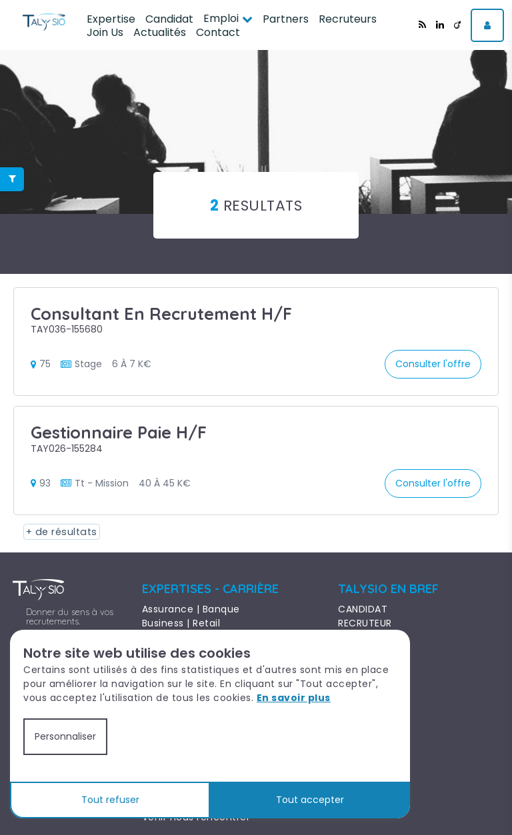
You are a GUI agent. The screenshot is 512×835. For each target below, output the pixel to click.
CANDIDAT (362, 609)
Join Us (105, 32)
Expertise (111, 19)
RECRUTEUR (365, 623)
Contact (218, 32)
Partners (286, 19)
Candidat (169, 19)
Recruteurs (348, 19)
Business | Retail (181, 623)
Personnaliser (65, 736)
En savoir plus (294, 697)
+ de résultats (57, 531)
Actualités (159, 32)
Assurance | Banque (191, 609)
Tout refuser (110, 799)
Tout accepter (310, 799)
